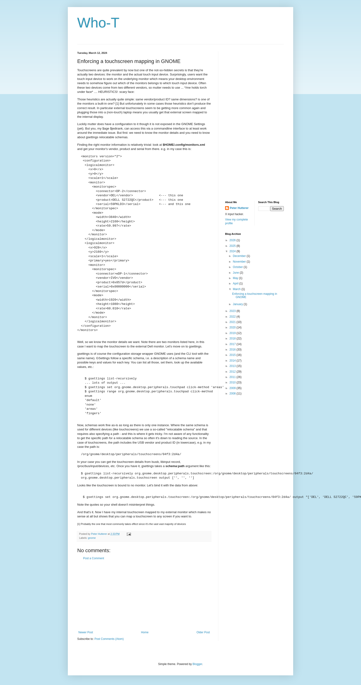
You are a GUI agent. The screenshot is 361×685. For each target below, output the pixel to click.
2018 (233, 338)
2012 (233, 371)
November (240, 261)
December (240, 256)
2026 (233, 240)
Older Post (203, 632)
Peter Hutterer (239, 208)
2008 (233, 393)
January (238, 304)
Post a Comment (93, 558)
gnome (92, 537)
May (236, 278)
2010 (233, 382)
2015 (233, 355)
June (236, 272)
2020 (233, 327)
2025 (233, 246)
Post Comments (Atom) (109, 639)
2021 (233, 322)
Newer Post (85, 632)
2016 (233, 349)
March (237, 289)
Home (145, 632)
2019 (233, 333)
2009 (233, 388)
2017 (233, 344)
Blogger (197, 664)
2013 (233, 366)
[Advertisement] (144, 595)
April (236, 283)
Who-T (98, 23)
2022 (233, 316)
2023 (233, 311)
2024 (233, 251)
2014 (233, 360)
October (238, 267)
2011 (233, 377)
